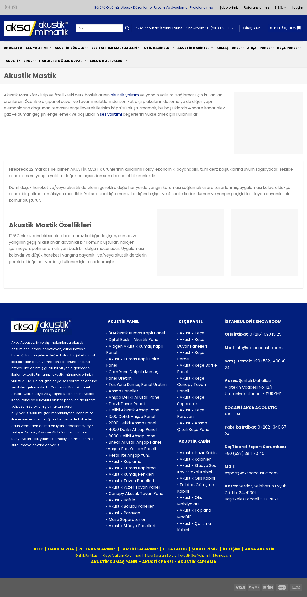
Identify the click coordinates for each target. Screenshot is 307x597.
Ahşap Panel (260, 47)
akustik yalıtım (125, 95)
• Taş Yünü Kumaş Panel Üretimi (136, 384)
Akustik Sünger (71, 47)
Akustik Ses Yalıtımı (194, 555)
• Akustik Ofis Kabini (196, 478)
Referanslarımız (256, 7)
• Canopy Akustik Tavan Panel (135, 493)
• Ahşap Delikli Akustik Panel (133, 397)
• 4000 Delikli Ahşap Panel (131, 429)
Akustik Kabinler (195, 47)
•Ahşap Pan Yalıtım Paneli (131, 449)
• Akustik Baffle (120, 500)
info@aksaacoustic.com (259, 348)
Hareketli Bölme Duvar (62, 60)
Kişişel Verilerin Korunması (122, 555)
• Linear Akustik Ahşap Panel (133, 442)
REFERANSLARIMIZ (97, 549)
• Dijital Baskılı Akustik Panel (132, 340)
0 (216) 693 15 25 (221, 28)
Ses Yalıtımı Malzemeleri (116, 47)
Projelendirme (201, 7)
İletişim (297, 7)
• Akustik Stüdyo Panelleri (130, 526)
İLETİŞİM (231, 549)
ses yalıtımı (111, 114)
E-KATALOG (175, 549)
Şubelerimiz (228, 7)
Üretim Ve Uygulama (171, 7)
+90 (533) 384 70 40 (244, 453)
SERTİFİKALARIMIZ (140, 549)
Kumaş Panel (230, 47)
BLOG (38, 549)
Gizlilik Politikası (86, 555)
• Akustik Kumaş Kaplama (131, 468)
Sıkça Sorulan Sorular (161, 555)
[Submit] (127, 28)
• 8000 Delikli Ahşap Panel (131, 436)
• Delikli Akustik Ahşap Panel (133, 410)
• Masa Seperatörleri (126, 519)
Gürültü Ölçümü (106, 7)
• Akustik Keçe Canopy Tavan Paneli (191, 384)
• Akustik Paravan (123, 513)
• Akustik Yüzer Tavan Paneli (133, 487)
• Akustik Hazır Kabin (197, 453)
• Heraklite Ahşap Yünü (128, 455)
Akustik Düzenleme (136, 7)
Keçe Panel (289, 47)
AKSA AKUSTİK (260, 549)
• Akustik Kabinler (194, 459)
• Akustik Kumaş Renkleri (130, 474)
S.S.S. (280, 7)
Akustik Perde (21, 60)
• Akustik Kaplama (123, 461)
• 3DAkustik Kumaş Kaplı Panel (135, 333)
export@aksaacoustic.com (251, 473)
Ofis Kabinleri (159, 47)
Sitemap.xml (222, 555)
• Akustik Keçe (190, 333)
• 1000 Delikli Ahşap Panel (130, 416)
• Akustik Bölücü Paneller (130, 506)
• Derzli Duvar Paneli (125, 404)
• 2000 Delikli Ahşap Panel (131, 423)
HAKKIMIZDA (61, 549)
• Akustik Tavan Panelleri (130, 481)
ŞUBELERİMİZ (205, 549)
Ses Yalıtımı (38, 47)
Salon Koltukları (108, 60)
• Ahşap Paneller (122, 391)
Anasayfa (13, 48)
